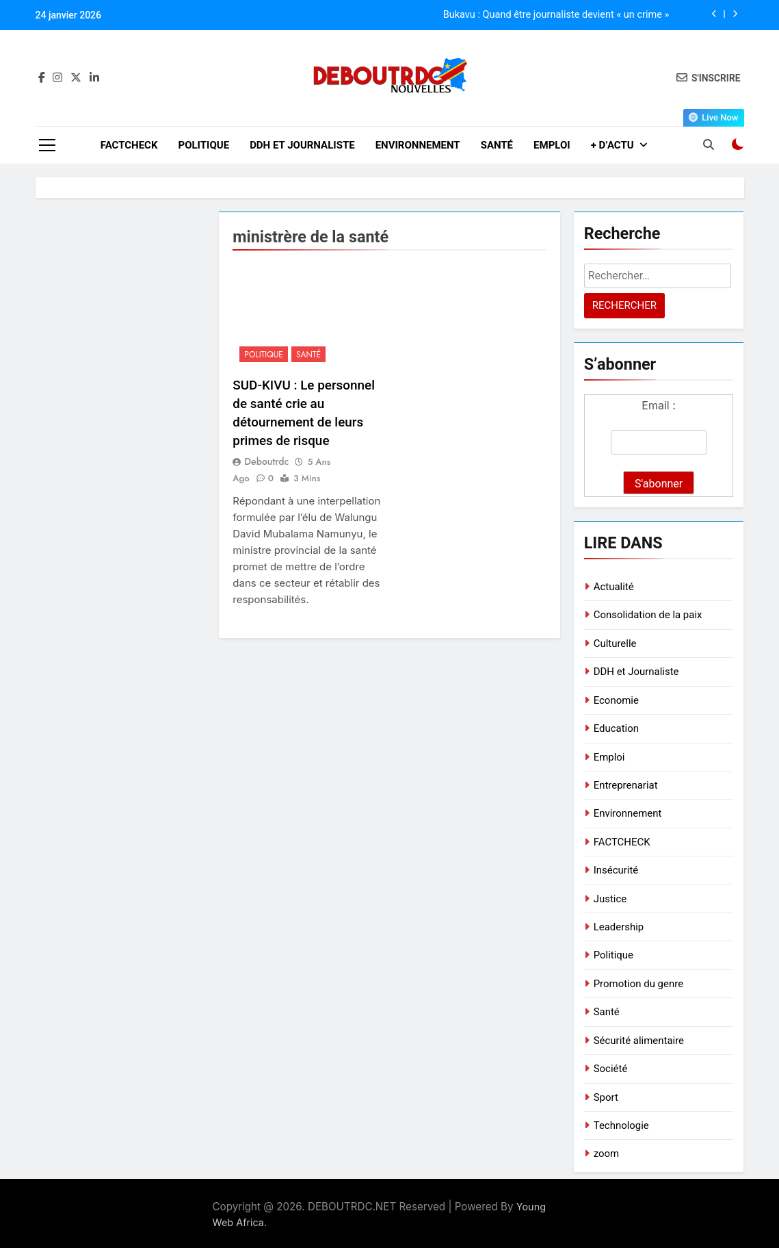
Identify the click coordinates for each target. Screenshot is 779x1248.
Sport (606, 1097)
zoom (606, 1153)
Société (611, 1068)
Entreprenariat (626, 785)
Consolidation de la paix (648, 615)
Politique (203, 145)
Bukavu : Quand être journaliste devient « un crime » (556, 15)
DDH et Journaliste (302, 145)
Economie (616, 700)
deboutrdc (266, 461)
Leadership (619, 927)
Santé (497, 145)
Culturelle (615, 643)
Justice (610, 899)
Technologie (621, 1125)
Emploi (551, 145)
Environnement (417, 145)
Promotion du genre (638, 984)
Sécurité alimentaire (639, 1040)
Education (616, 728)
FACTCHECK (129, 145)
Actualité (614, 587)
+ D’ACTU (612, 145)
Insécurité (616, 870)
